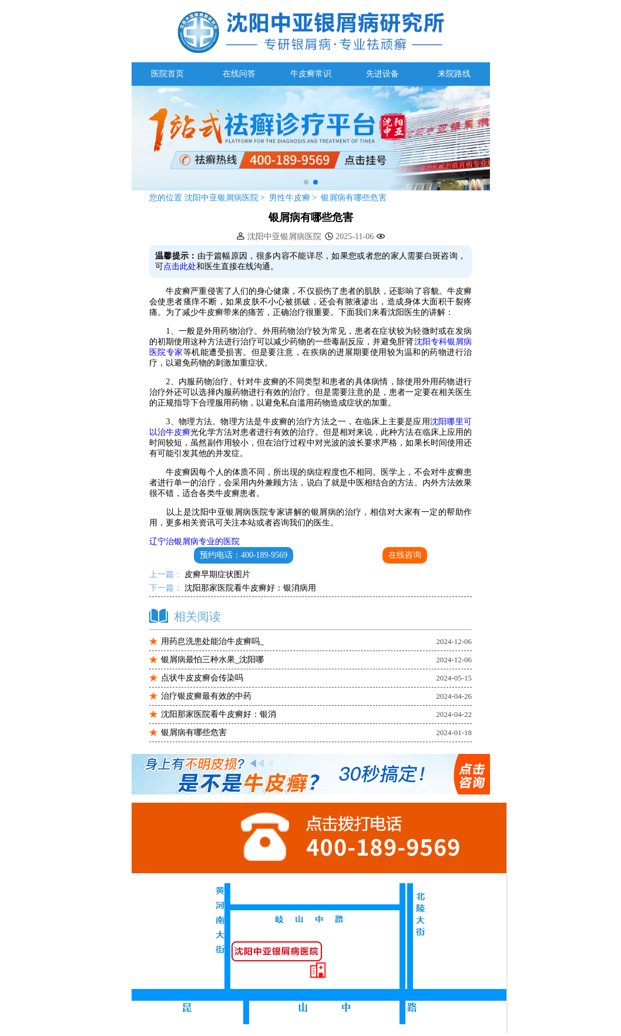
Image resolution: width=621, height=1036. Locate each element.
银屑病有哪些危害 (354, 197)
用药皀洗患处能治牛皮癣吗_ (212, 641)
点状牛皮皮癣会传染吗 (202, 677)
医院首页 (167, 73)
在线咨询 (404, 555)
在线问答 (239, 73)
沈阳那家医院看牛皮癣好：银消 (218, 714)
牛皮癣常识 (310, 73)
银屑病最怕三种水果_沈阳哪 (212, 659)
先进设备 (382, 73)
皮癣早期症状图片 (216, 574)
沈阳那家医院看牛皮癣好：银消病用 (249, 588)
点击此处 (179, 266)
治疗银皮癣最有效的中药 (206, 696)
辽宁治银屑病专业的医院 (194, 541)
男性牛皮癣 (291, 197)
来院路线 (454, 73)
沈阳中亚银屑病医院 (221, 197)
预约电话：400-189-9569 (243, 555)
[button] (306, 182)
